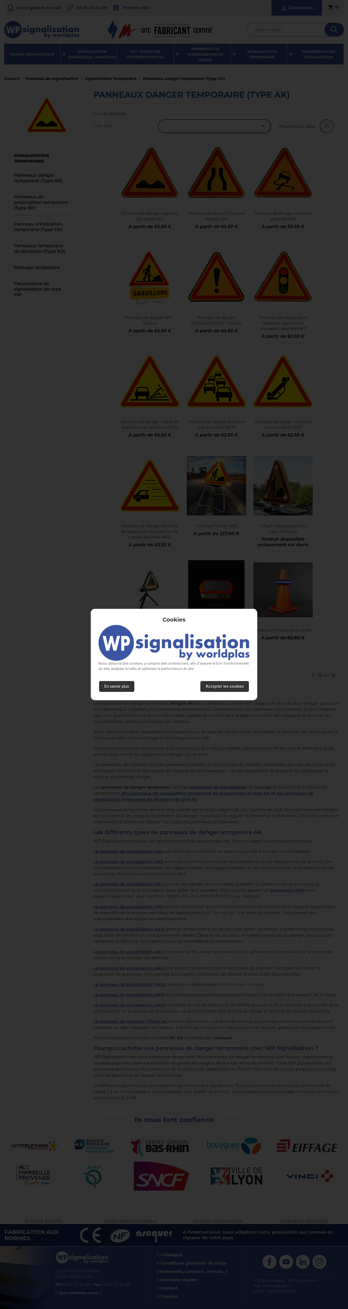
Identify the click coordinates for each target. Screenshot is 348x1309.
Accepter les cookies (225, 686)
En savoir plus (116, 686)
